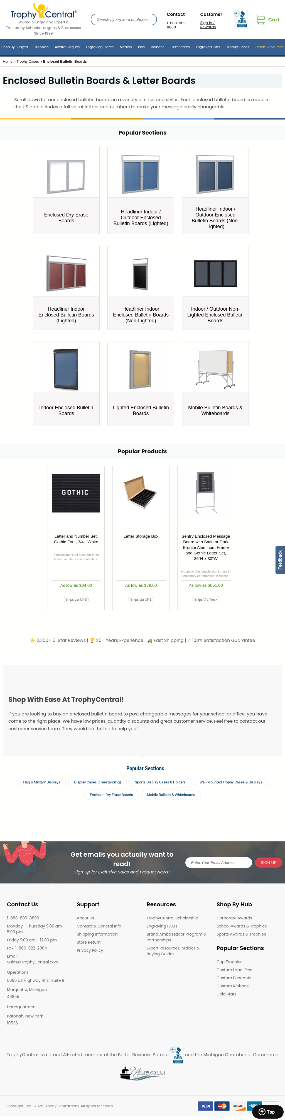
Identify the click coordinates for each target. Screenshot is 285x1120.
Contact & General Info (99, 926)
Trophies (41, 47)
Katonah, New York (25, 1016)
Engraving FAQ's (162, 926)
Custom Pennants (234, 978)
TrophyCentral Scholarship (172, 918)
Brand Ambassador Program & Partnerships (177, 937)
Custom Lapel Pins (234, 970)
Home (8, 61)
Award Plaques (67, 47)
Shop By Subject (14, 47)
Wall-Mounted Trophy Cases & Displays (231, 782)
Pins (141, 47)
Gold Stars (227, 994)
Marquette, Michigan (27, 989)
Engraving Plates (100, 47)
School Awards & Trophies (242, 926)
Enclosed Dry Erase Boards (111, 795)
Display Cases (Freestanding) (97, 782)
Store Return (88, 942)
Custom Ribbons (233, 986)
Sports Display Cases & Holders (160, 782)
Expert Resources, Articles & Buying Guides (173, 951)
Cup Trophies (229, 962)
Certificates (180, 47)
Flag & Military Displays (41, 782)
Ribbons (157, 47)
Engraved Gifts (208, 47)
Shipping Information (97, 934)
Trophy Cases (237, 47)
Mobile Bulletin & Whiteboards (171, 795)
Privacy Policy (90, 950)
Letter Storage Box (140, 536)
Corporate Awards (234, 918)
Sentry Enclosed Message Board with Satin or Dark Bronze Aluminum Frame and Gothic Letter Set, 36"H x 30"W (205, 547)
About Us (85, 918)
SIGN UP (269, 862)
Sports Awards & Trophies (241, 934)
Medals (126, 47)
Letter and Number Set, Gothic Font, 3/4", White (76, 539)
